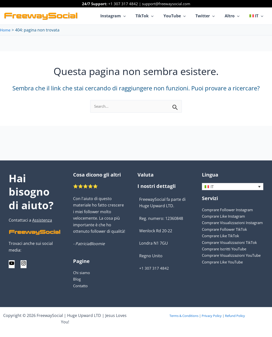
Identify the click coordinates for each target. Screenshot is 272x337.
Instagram (124, 16)
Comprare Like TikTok (222, 242)
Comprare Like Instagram (225, 216)
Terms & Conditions (183, 315)
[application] (134, 16)
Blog (77, 279)
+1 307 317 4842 (123, 3)
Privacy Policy (212, 315)
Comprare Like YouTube (224, 275)
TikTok (153, 16)
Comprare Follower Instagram (230, 209)
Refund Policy (235, 315)
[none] (232, 186)
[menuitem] (257, 16)
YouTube (181, 16)
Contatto (81, 285)
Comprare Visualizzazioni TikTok (232, 249)
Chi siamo (82, 272)
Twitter (210, 16)
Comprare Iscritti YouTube (226, 255)
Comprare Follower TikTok (226, 236)
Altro (235, 16)
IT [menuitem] (212, 186)
